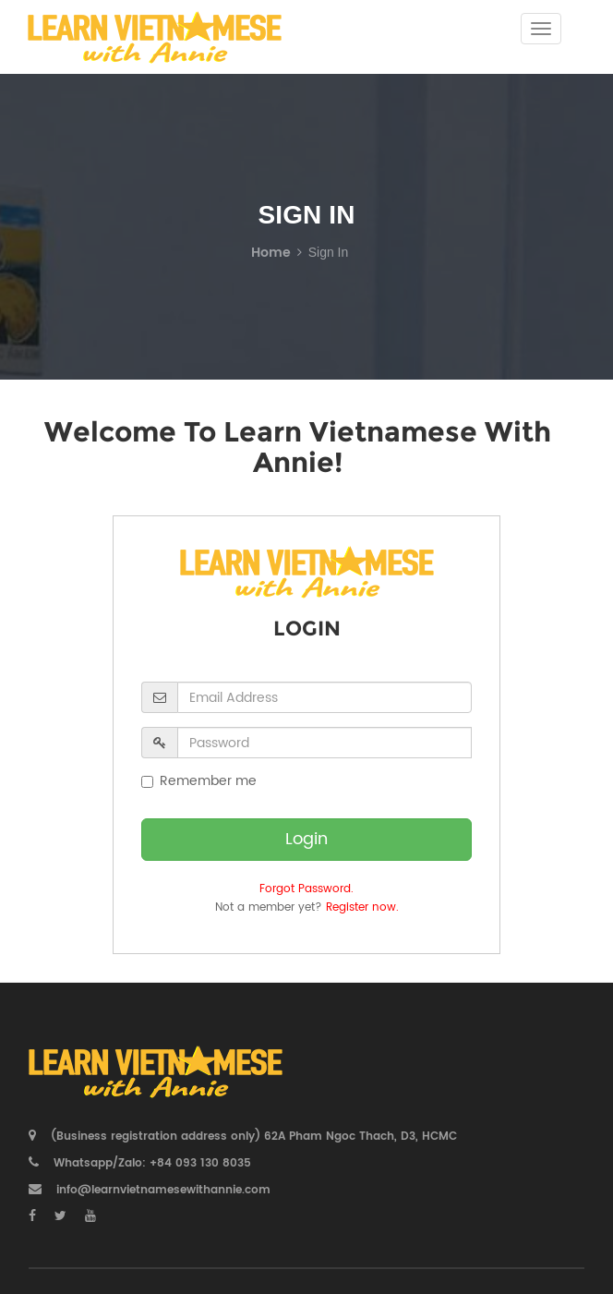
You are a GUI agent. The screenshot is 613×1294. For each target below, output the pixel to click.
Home (271, 252)
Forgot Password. (306, 889)
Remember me (199, 781)
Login (306, 839)
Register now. (362, 907)
